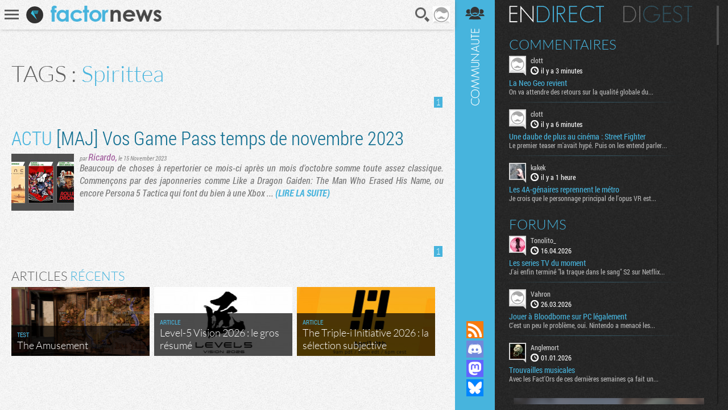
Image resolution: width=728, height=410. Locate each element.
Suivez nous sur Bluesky (474, 387)
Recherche (422, 14)
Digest (658, 14)
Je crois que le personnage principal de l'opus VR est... (582, 198)
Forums (537, 224)
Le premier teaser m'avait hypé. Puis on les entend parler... (588, 145)
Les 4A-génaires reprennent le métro (564, 189)
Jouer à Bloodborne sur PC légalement (568, 316)
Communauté (475, 149)
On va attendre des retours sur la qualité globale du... (581, 91)
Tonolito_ (543, 240)
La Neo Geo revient (538, 83)
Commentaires (563, 44)
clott (537, 60)
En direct (556, 14)
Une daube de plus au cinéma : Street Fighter (577, 136)
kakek (538, 167)
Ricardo (101, 157)
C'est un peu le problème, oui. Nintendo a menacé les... (582, 325)
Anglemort (545, 347)
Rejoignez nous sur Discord (474, 349)
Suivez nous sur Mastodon (474, 368)
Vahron (541, 293)
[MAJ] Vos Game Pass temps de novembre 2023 (207, 137)
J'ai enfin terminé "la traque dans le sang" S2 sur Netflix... (587, 271)
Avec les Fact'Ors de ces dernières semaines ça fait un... (584, 378)
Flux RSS (474, 329)
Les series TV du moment (547, 263)
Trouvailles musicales (542, 370)
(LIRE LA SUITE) (302, 193)
